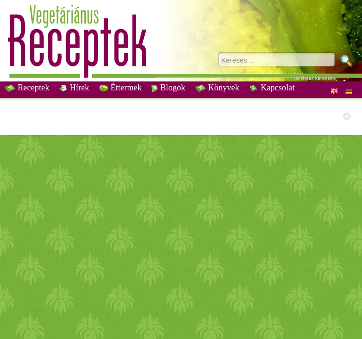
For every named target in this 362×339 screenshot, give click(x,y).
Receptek (27, 87)
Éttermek (120, 87)
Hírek (74, 87)
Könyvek (217, 87)
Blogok (168, 87)
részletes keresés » (315, 78)
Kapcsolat (271, 87)
